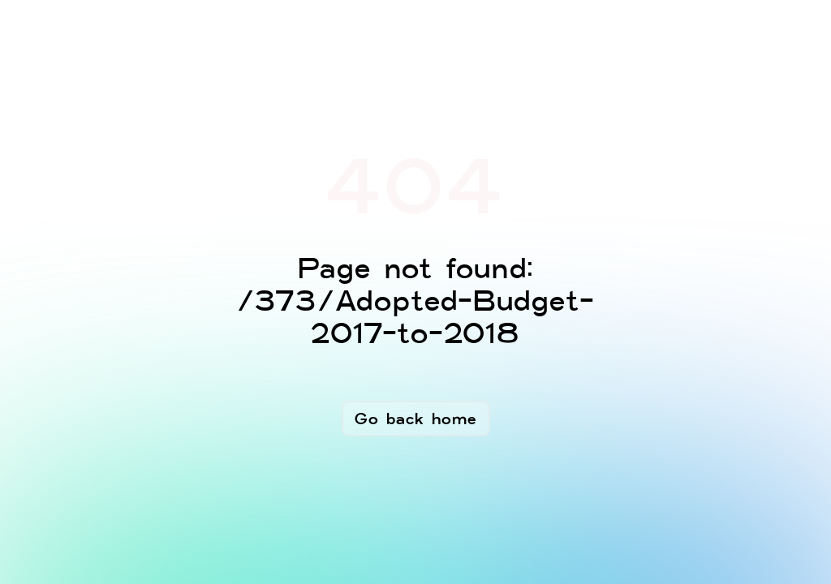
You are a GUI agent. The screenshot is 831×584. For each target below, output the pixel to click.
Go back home (416, 418)
